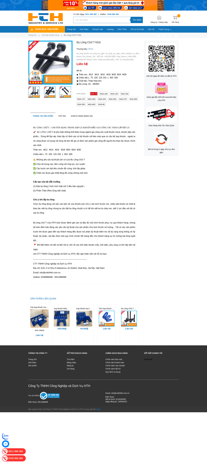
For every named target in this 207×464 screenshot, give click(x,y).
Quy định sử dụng (112, 372)
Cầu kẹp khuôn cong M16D (41, 307)
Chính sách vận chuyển (115, 365)
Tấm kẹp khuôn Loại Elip (109, 308)
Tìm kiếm (137, 20)
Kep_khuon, (122, 56)
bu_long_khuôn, (83, 53)
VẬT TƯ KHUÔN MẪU (124, 60)
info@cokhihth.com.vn (120, 393)
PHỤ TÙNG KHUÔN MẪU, (104, 60)
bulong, (129, 53)
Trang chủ (32, 359)
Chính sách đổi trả (113, 369)
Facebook (148, 359)
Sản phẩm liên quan (43, 298)
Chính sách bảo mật (113, 359)
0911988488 (43, 402)
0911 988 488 (91, 14)
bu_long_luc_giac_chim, (116, 53)
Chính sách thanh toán (114, 362)
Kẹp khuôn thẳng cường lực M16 (67, 308)
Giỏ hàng (70, 369)
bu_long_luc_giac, (98, 53)
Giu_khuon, (88, 56)
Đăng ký (154, 22)
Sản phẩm (32, 365)
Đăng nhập (163, 22)
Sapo (98, 409)
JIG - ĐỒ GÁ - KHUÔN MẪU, (105, 56)
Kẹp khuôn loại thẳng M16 (87, 308)
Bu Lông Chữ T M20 (129, 308)
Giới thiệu (32, 362)
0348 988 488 (113, 14)
